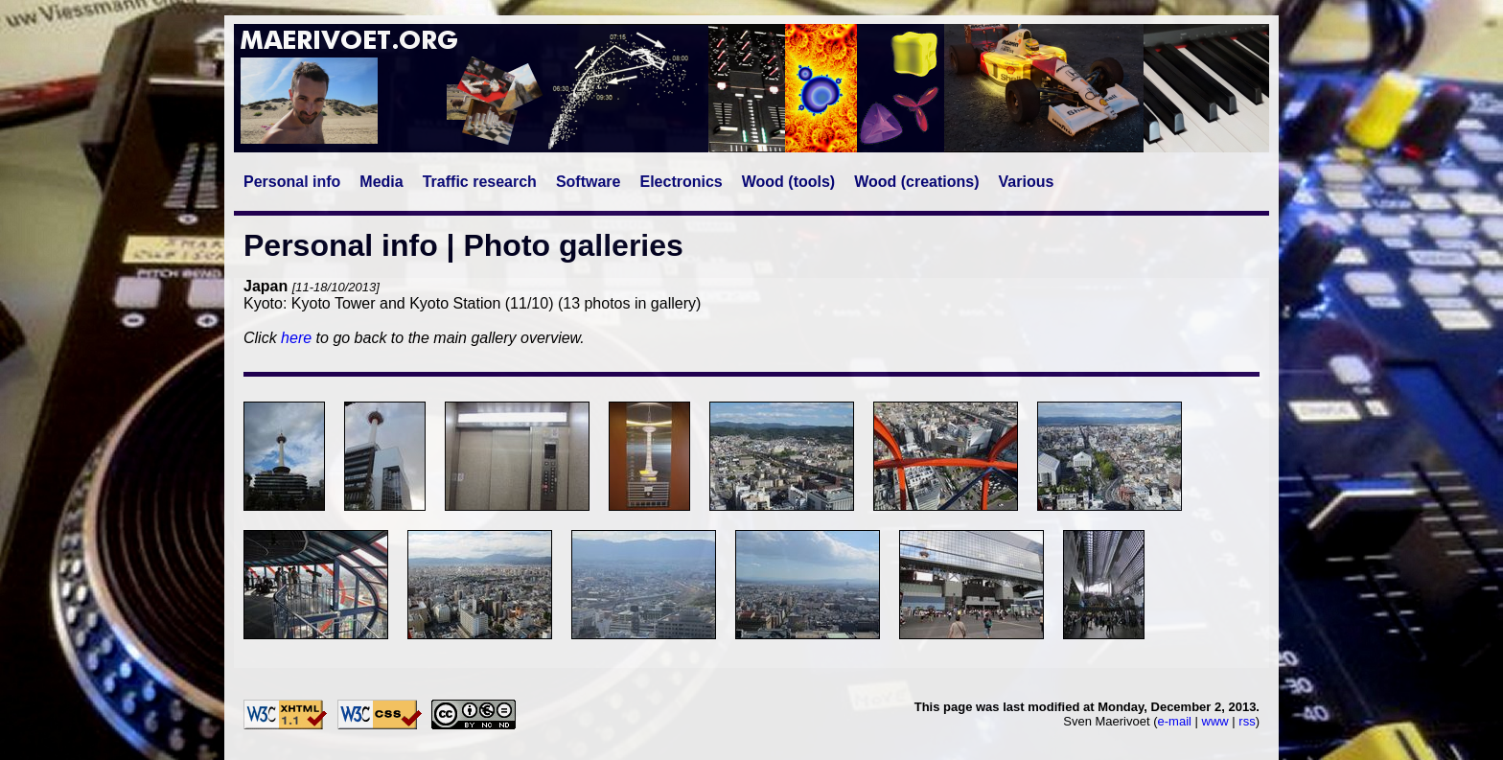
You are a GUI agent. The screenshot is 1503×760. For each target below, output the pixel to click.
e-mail (1174, 721)
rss (1246, 721)
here (296, 338)
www (1215, 721)
